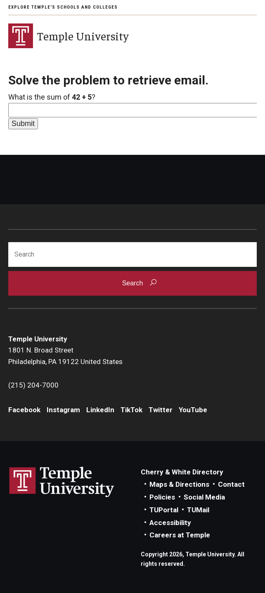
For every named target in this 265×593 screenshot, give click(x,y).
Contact (231, 484)
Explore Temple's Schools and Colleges (63, 7)
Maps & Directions (179, 484)
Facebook (24, 410)
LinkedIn (100, 410)
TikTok (131, 410)
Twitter (161, 410)
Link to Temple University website (62, 482)
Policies (162, 497)
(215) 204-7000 (33, 385)
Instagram (63, 410)
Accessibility (170, 522)
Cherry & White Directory (182, 472)
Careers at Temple (179, 535)
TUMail (198, 510)
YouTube (193, 410)
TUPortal (163, 510)
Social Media (204, 497)
